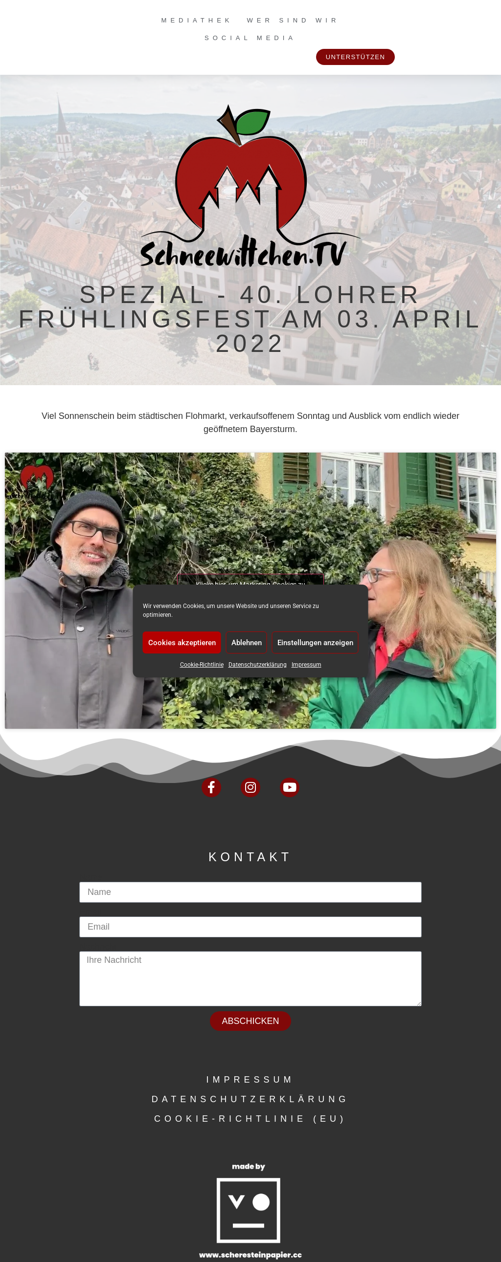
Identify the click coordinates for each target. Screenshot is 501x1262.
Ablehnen (246, 642)
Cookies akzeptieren (182, 642)
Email (90, 912)
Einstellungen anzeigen (315, 642)
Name (91, 877)
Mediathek (197, 20)
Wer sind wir (293, 20)
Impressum (306, 664)
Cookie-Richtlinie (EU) (250, 1119)
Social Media (250, 38)
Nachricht (97, 946)
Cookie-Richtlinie (202, 664)
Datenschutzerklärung (257, 664)
